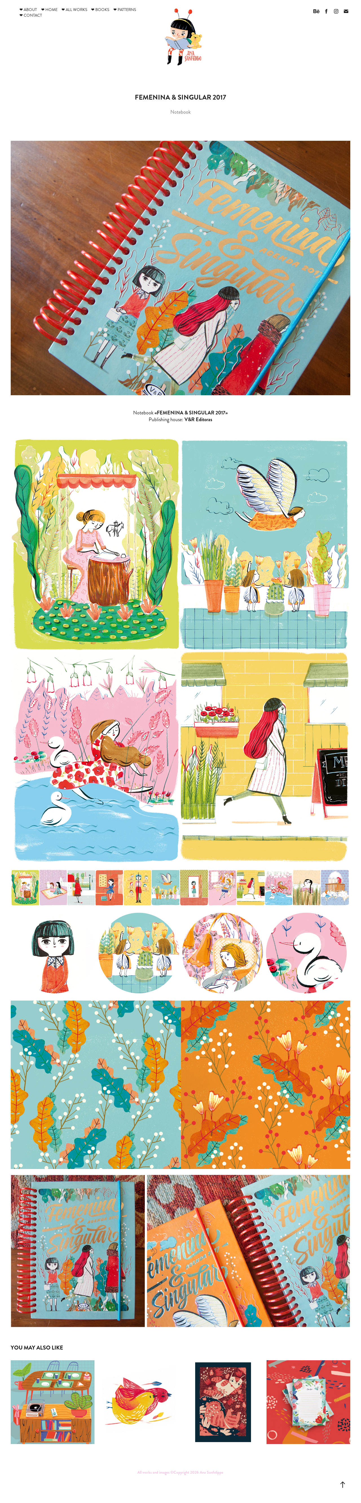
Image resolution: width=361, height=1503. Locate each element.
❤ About (28, 9)
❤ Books (100, 9)
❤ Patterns (124, 9)
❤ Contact (30, 15)
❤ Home (49, 9)
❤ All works (74, 9)
